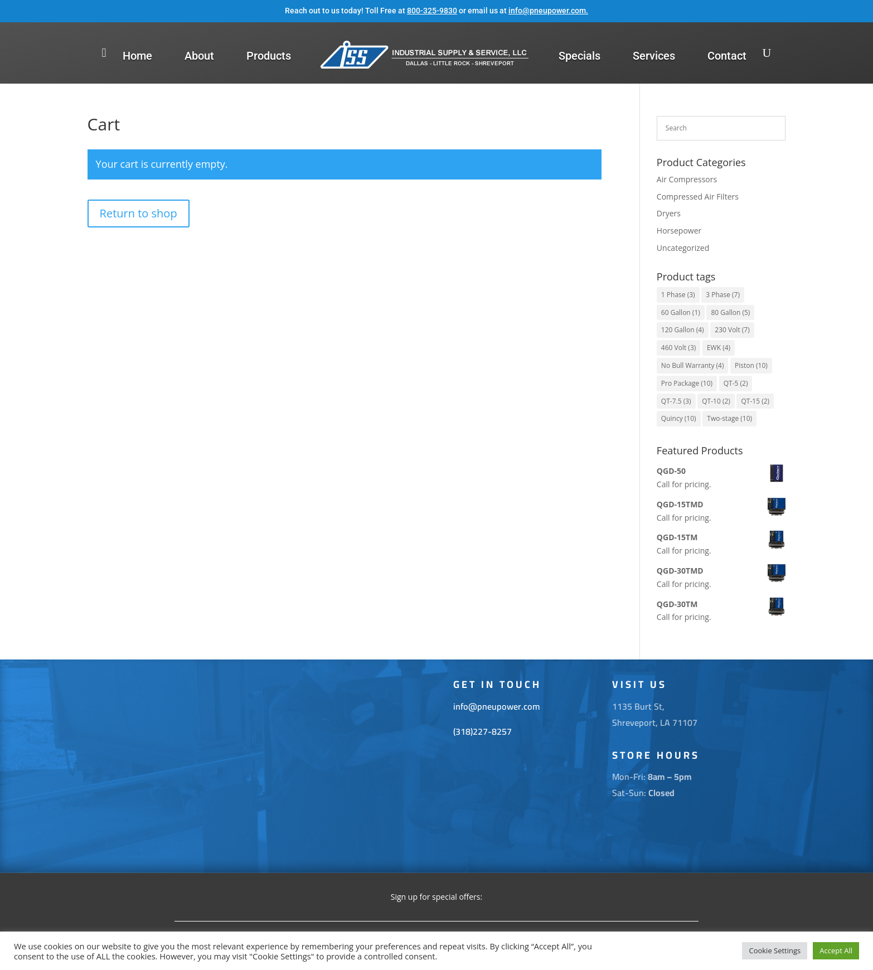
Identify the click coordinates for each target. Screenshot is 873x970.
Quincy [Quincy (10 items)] (678, 418)
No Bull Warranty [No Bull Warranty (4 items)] (692, 365)
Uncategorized (683, 248)
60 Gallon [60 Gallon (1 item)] (680, 312)
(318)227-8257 (482, 731)
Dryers (669, 213)
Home (137, 55)
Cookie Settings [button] (775, 950)
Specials (579, 55)
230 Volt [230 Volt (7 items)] (732, 329)
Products (268, 55)
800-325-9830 (432, 10)
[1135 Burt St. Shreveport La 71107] (277, 766)
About (199, 55)
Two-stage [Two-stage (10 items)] (729, 418)
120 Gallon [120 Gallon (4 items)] (682, 329)
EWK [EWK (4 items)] (718, 347)
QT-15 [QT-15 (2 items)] (755, 401)
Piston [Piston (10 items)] (751, 365)
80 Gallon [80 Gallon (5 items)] (730, 312)
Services (654, 55)
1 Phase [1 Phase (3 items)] (678, 294)
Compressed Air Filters (698, 196)
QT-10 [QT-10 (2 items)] (716, 401)
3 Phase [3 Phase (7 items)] (723, 294)
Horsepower (679, 230)
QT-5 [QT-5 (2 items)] (736, 383)
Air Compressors (687, 179)
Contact (726, 55)
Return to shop (138, 213)
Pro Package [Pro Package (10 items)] (686, 383)
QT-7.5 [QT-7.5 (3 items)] (676, 401)
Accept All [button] (835, 950)
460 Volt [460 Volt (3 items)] (678, 347)
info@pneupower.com (547, 10)
